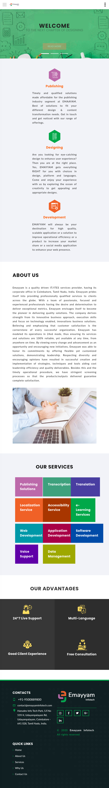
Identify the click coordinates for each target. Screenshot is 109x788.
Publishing (54, 86)
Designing (54, 147)
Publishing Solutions (29, 486)
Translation (85, 484)
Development (54, 217)
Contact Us (21, 774)
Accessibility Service (58, 507)
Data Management (59, 554)
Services (19, 762)
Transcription (59, 484)
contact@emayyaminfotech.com (34, 705)
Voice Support (26, 554)
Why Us (19, 767)
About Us (20, 755)
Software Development (87, 533)
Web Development (31, 533)
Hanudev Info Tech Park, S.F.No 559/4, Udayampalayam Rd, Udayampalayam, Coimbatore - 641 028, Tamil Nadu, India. (34, 717)
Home (18, 749)
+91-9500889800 (29, 699)
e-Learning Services (83, 510)
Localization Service (30, 507)
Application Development (59, 533)
